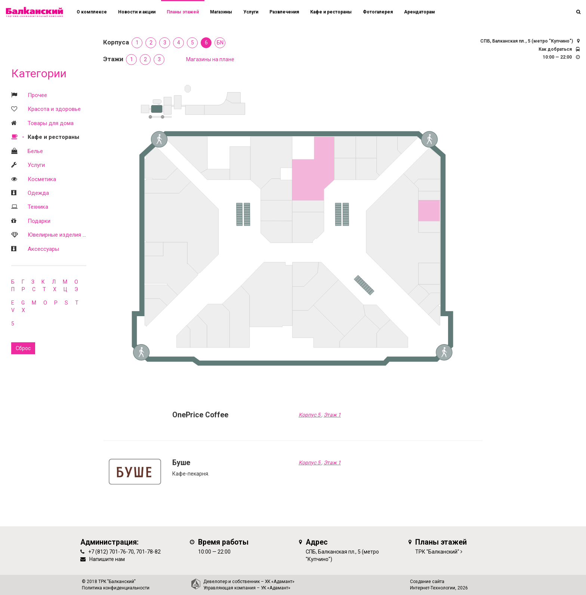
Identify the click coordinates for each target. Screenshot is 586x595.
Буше (181, 462)
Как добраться (555, 49)
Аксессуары (43, 249)
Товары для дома (51, 123)
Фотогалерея (378, 12)
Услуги (36, 165)
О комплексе (92, 12)
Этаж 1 (332, 415)
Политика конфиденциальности (115, 588)
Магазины (221, 12)
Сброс (23, 348)
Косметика (42, 179)
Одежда (38, 193)
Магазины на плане (210, 59)
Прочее (37, 95)
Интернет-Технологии (432, 588)
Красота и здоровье (54, 109)
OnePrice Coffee (200, 415)
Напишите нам (107, 559)
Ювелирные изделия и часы (64, 234)
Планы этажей (183, 12)
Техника (38, 206)
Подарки (39, 221)
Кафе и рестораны (53, 137)
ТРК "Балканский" (437, 552)
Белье (35, 151)
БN (220, 43)
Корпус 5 (310, 415)
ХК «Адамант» (279, 581)
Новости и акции (136, 12)
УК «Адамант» (275, 588)
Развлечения (284, 12)
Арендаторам (419, 12)
